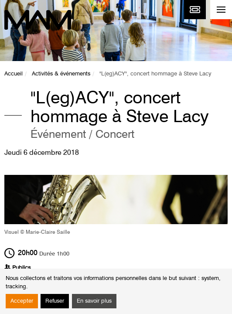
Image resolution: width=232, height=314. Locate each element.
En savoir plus (94, 301)
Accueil (13, 74)
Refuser (54, 301)
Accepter (21, 301)
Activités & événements (61, 74)
